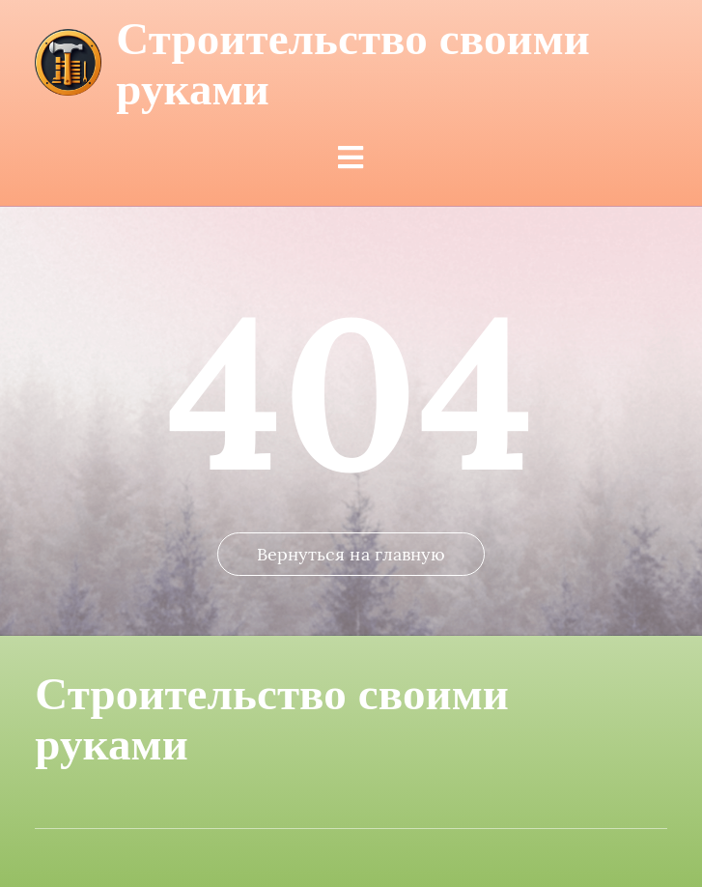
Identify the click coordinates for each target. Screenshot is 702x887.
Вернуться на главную (351, 554)
